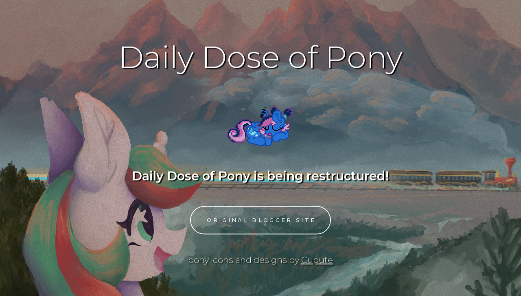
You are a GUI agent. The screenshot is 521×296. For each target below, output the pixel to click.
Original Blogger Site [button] (261, 221)
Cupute (317, 260)
